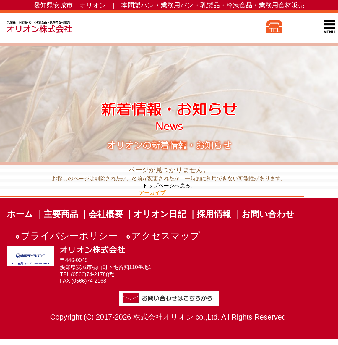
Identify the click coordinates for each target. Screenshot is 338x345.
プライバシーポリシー (69, 236)
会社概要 (106, 214)
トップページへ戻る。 (169, 186)
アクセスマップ (165, 236)
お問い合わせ (268, 214)
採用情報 (214, 214)
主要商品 (61, 214)
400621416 (42, 263)
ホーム (20, 214)
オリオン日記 (160, 214)
